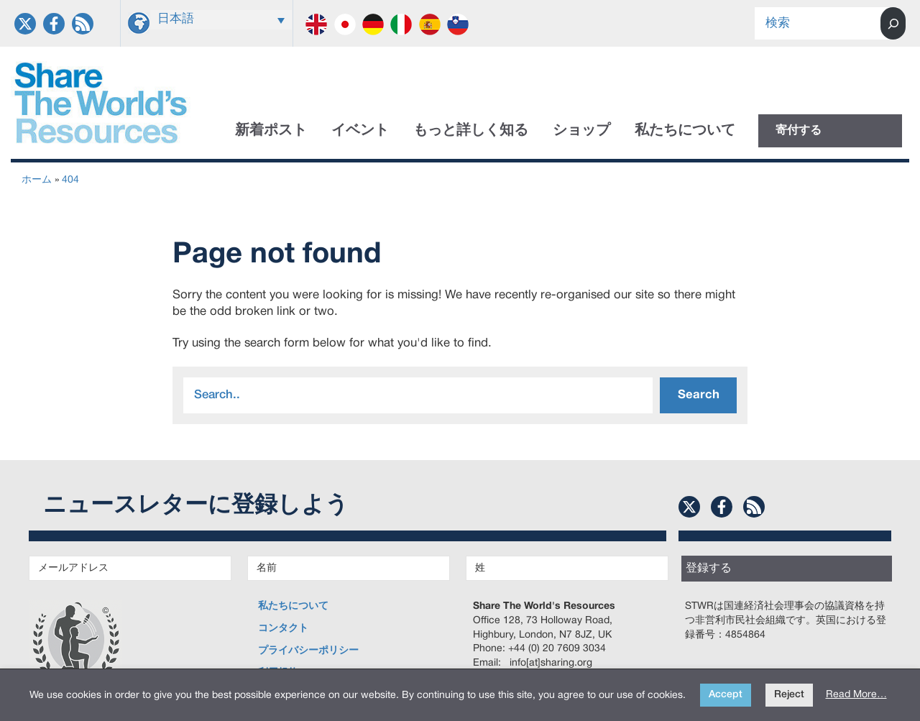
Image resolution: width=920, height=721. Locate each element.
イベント (360, 130)
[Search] (893, 23)
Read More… (856, 694)
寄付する (799, 131)
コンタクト (283, 628)
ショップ (581, 130)
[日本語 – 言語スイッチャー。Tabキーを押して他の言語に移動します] (221, 19)
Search (698, 395)
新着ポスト (271, 130)
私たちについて (685, 130)
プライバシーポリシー (308, 651)
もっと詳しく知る (470, 130)
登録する (709, 569)
